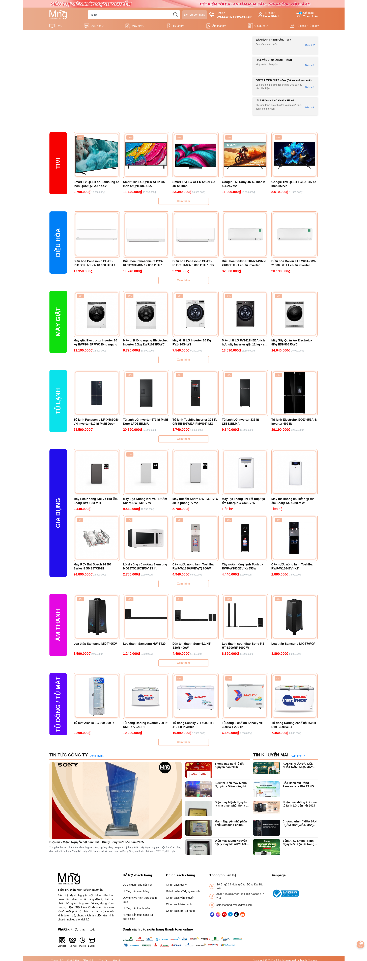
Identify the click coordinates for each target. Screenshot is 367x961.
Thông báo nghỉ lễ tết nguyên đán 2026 (229, 765)
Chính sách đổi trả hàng (180, 910)
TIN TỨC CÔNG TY (68, 754)
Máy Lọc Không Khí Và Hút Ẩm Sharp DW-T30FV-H (96, 501)
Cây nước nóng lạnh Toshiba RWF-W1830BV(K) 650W (242, 566)
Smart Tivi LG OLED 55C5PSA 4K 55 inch (194, 184)
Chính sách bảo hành (178, 904)
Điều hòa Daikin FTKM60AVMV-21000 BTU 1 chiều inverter (293, 263)
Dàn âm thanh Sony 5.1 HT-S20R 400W (192, 645)
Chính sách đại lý (176, 884)
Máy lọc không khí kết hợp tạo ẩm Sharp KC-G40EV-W (293, 501)
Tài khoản (268, 14)
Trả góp (82, 942)
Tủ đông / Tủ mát (306, 25)
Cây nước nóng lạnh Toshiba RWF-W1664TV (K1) (292, 566)
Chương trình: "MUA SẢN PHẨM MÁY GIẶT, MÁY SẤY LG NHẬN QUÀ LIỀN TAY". (300, 823)
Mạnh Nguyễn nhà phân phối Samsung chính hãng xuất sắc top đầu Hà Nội (232, 823)
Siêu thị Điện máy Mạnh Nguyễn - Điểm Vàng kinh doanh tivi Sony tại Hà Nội (232, 784)
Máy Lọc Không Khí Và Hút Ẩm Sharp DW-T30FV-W (145, 501)
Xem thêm (183, 201)
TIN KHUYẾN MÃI (270, 754)
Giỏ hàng (307, 14)
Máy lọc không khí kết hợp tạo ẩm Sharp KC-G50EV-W (243, 501)
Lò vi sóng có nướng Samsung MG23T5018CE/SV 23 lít (145, 566)
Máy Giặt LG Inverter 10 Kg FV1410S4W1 (192, 342)
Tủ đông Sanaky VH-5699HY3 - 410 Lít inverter (194, 725)
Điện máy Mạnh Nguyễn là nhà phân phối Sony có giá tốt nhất (232, 804)
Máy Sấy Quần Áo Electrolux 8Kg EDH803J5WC (291, 342)
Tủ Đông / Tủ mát (58, 704)
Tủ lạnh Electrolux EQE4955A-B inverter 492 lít (294, 421)
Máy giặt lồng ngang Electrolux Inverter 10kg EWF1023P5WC (145, 342)
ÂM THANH (58, 625)
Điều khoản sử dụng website (183, 891)
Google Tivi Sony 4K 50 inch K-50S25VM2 (244, 184)
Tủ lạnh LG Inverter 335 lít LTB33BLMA (240, 421)
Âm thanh (218, 25)
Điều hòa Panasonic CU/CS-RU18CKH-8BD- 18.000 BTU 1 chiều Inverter (95, 263)
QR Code (62, 942)
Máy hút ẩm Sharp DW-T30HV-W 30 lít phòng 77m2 (195, 501)
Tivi (58, 25)
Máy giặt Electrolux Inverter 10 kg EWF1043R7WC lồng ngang (95, 342)
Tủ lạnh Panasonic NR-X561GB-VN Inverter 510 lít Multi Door (96, 421)
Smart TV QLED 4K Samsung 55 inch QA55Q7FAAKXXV (96, 184)
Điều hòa (96, 25)
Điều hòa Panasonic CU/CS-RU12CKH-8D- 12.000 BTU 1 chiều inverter (143, 263)
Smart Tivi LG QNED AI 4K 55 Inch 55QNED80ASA (144, 184)
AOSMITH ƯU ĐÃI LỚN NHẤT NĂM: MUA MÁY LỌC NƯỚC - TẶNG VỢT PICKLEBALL (299, 765)
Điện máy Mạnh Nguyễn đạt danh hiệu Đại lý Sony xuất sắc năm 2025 (96, 842)
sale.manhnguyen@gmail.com (234, 905)
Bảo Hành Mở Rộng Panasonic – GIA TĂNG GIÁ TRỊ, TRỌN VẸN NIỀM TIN (300, 784)
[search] (175, 14)
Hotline (230, 15)
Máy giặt (137, 25)
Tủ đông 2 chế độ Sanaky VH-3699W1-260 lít (243, 725)
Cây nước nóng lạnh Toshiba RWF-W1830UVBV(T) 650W (193, 566)
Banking (91, 942)
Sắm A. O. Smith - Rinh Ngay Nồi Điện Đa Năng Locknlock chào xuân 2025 (298, 842)
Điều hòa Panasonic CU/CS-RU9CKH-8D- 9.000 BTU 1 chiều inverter (195, 263)
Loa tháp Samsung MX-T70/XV (293, 643)
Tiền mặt (72, 942)
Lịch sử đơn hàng (194, 14)
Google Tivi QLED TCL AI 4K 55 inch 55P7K (293, 184)
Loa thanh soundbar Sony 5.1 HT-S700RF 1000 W (243, 645)
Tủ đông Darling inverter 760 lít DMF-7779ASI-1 (145, 725)
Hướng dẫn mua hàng (136, 891)
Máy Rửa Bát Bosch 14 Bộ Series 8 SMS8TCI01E (92, 566)
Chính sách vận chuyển (180, 897)
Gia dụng (259, 25)
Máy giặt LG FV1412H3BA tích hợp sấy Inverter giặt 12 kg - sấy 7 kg (245, 342)
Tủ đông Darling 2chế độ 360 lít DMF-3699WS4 (293, 725)
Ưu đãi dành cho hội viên (138, 884)
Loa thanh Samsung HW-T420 (144, 643)
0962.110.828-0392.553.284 (233, 894)
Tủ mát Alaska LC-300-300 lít (94, 723)
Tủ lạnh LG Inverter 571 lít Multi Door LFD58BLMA (145, 421)
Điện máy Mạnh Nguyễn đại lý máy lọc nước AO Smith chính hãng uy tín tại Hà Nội (231, 842)
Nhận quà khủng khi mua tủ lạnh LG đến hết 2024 (300, 804)
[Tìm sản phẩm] (134, 14)
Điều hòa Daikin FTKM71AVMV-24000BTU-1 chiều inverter (244, 263)
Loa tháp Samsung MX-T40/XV (95, 643)
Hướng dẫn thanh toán (136, 908)
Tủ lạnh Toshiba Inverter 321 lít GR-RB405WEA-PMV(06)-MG (195, 421)
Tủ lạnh (177, 25)
